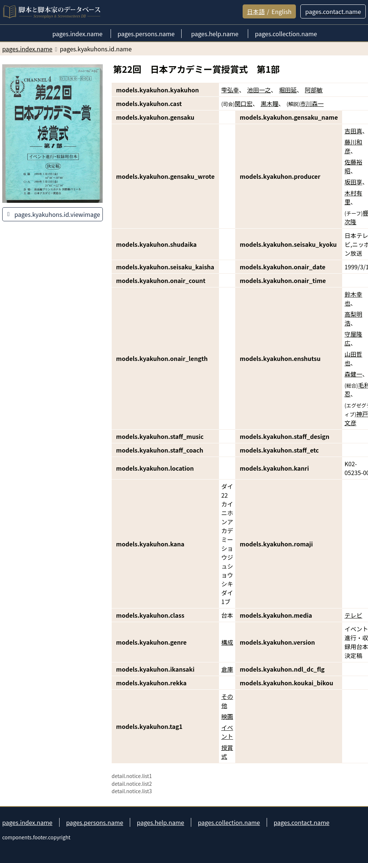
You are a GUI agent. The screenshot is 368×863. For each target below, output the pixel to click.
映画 (227, 716)
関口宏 (244, 103)
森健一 (353, 373)
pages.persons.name (94, 822)
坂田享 (353, 181)
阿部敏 (314, 89)
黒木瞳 (269, 103)
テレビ (353, 615)
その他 (227, 701)
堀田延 (288, 89)
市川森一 (312, 103)
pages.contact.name (302, 822)
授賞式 (227, 752)
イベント (227, 732)
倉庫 (227, 669)
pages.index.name (27, 822)
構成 (227, 642)
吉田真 (353, 130)
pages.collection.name (229, 822)
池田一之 (259, 89)
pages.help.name (160, 822)
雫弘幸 (230, 89)
